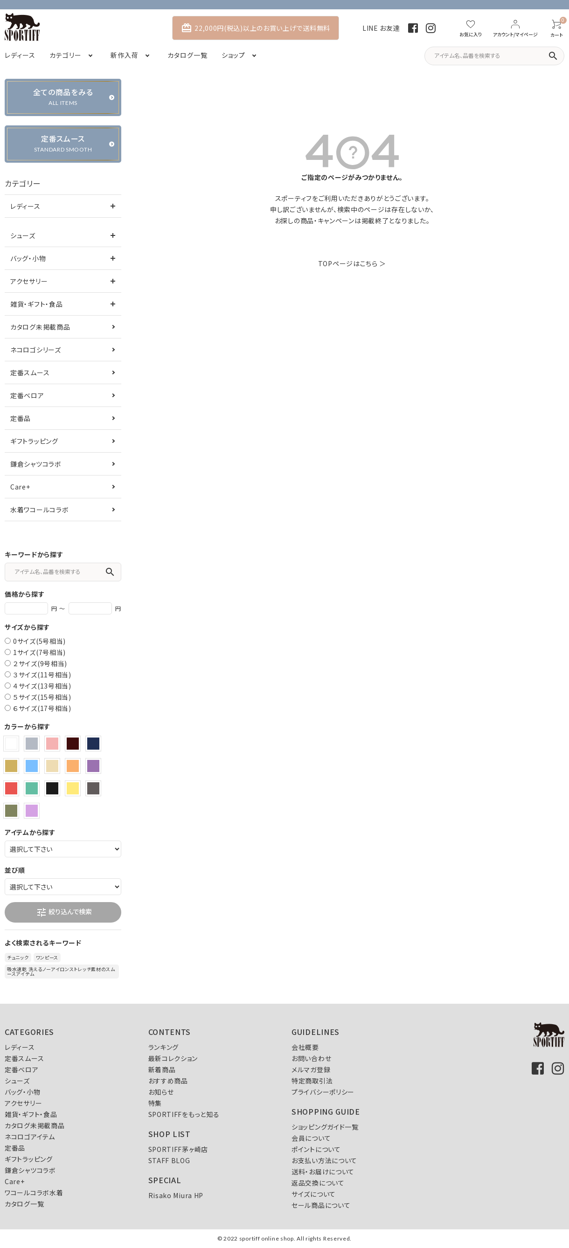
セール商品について (320, 1205)
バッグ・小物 (28, 258)
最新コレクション (173, 1058)
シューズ (22, 235)
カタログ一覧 (24, 1203)
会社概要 (305, 1047)
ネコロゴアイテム (30, 1136)
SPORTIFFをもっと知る (184, 1114)
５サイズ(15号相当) (42, 697)
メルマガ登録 (310, 1069)
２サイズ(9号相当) (40, 663)
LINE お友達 (381, 28)
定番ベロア (27, 395)
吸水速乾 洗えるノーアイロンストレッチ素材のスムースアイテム (61, 971)
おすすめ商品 (168, 1080)
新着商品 (162, 1069)
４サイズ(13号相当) (42, 685)
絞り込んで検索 (64, 912)
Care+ (20, 486)
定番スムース (29, 372)
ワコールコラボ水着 (34, 1192)
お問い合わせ (311, 1058)
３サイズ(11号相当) (42, 674)
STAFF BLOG (169, 1160)
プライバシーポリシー (322, 1091)
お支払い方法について (324, 1160)
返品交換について (318, 1182)
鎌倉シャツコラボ (36, 464)
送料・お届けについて (322, 1171)
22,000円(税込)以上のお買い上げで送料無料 (255, 28)
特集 (155, 1103)
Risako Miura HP (176, 1195)
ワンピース (47, 957)
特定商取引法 (312, 1080)
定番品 (20, 418)
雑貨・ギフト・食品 (36, 304)
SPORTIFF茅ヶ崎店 (178, 1149)
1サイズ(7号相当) (39, 652)
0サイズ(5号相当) (39, 641)
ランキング (163, 1047)
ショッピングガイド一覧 (325, 1126)
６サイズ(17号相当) (42, 708)
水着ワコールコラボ (39, 509)
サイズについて (313, 1194)
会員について (311, 1138)
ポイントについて (316, 1149)
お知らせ (161, 1091)
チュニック (18, 957)
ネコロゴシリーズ (35, 349)
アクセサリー (29, 281)
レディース (25, 206)
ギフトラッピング (34, 441)
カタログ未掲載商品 (40, 326)
